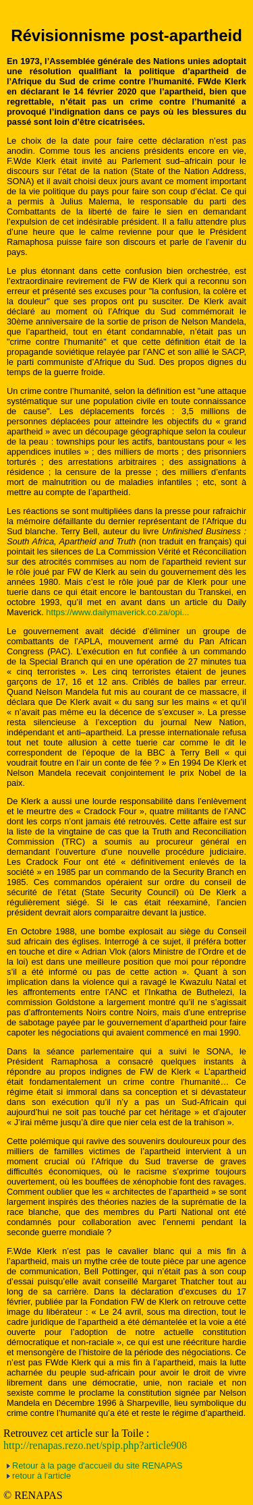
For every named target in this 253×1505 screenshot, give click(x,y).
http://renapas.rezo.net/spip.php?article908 (95, 1445)
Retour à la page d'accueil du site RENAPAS (97, 1465)
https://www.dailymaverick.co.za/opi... (117, 612)
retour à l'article (41, 1476)
